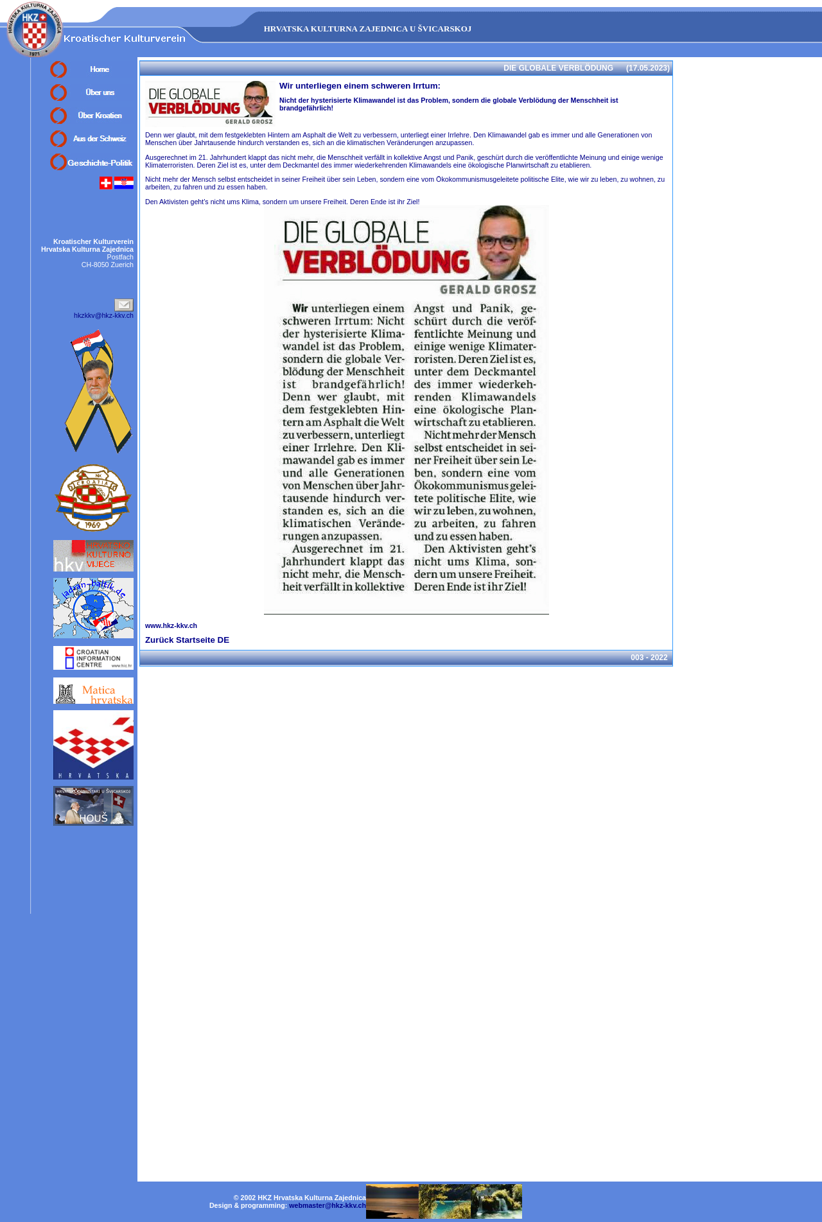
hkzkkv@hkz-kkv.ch (104, 315)
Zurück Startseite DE (187, 640)
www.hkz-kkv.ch (171, 625)
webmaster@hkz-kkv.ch (327, 1205)
